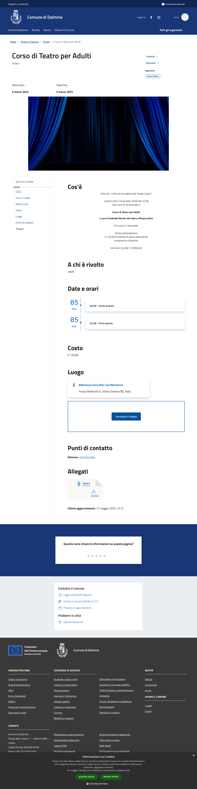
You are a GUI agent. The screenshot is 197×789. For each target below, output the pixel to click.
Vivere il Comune (30, 42)
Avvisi (148, 690)
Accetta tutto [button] (86, 777)
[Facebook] (150, 17)
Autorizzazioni (106, 707)
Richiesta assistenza (64, 751)
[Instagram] (158, 17)
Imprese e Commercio (65, 696)
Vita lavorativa (61, 690)
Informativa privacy (109, 740)
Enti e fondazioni (17, 696)
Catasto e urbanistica (65, 707)
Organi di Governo (17, 679)
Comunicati (151, 685)
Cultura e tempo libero (65, 685)
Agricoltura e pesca (109, 712)
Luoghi (148, 706)
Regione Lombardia (18, 4)
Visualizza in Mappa (126, 416)
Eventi (46, 42)
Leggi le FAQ (60, 746)
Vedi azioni (153, 63)
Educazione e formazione (112, 679)
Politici (11, 701)
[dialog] (98, 770)
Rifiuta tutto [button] (111, 776)
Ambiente (104, 696)
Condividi (152, 56)
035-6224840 (87, 457)
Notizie (148, 679)
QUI (122, 248)
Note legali (105, 746)
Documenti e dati (17, 712)
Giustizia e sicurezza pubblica (114, 685)
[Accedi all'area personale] (173, 4)
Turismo (58, 712)
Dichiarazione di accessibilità (114, 751)
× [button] (193, 755)
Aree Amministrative (19, 685)
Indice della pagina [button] (24, 181)
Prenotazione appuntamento (69, 734)
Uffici (11, 690)
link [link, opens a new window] (128, 770)
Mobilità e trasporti (64, 718)
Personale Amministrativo (22, 707)
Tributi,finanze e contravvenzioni (116, 690)
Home (13, 42)
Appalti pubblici (62, 701)
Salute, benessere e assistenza (115, 701)
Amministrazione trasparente (114, 734)
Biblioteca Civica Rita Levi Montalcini (101, 385)
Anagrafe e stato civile (65, 679)
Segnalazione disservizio (66, 740)
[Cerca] (185, 17)
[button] (98, 783)
